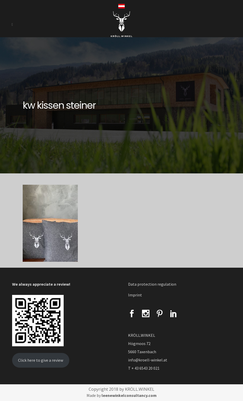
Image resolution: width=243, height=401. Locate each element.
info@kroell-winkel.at (147, 359)
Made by (122, 395)
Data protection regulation (152, 284)
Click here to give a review (40, 360)
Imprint (135, 294)
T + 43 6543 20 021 (144, 368)
